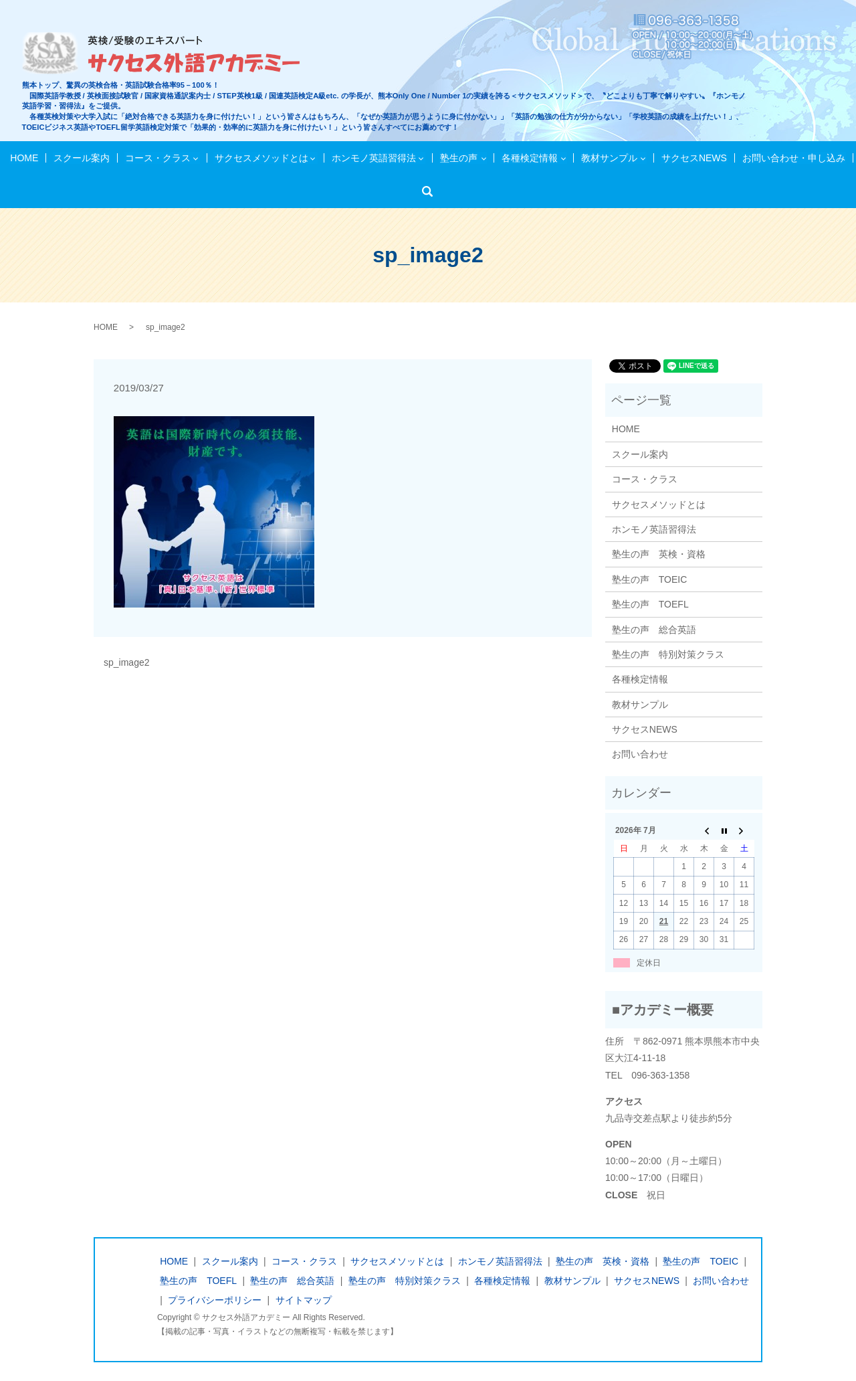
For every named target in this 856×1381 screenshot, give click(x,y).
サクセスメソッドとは (262, 158)
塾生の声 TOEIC (649, 579)
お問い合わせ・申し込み (789, 158)
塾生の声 (458, 158)
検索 (431, 191)
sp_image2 (127, 662)
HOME (29, 158)
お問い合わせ (640, 754)
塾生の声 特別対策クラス (668, 654)
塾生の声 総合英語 (654, 629)
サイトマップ (304, 1300)
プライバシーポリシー (214, 1300)
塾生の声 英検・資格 (659, 554)
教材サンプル (607, 158)
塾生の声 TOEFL (650, 604)
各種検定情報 (528, 158)
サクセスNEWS (691, 158)
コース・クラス (159, 158)
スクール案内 (84, 158)
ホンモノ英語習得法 (374, 158)
